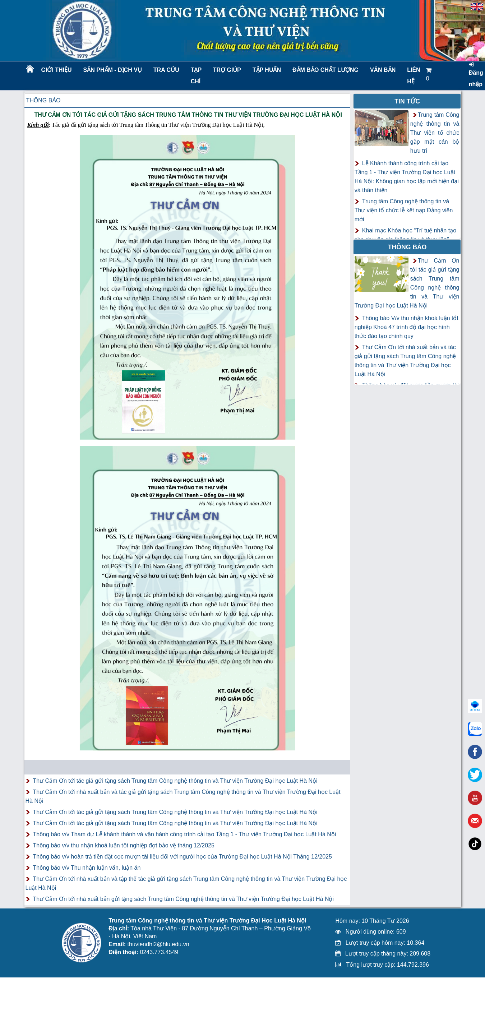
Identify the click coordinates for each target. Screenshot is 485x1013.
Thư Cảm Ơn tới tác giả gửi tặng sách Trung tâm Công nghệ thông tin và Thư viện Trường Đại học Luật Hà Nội (175, 781)
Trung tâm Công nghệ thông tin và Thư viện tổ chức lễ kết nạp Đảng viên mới (404, 210)
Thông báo (43, 100)
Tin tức (407, 101)
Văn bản (383, 70)
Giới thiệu (56, 70)
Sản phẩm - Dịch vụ (112, 70)
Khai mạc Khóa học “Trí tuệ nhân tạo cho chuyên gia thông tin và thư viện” (405, 234)
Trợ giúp (227, 70)
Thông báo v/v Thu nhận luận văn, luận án (87, 868)
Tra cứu (166, 70)
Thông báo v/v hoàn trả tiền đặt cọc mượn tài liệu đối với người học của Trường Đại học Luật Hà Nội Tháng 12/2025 (182, 857)
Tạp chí (196, 75)
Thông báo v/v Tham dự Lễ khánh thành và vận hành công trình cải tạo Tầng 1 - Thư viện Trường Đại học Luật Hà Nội (184, 834)
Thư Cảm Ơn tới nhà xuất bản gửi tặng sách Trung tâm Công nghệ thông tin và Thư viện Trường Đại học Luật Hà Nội (183, 899)
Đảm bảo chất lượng (324, 70)
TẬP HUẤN (267, 70)
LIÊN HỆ (413, 75)
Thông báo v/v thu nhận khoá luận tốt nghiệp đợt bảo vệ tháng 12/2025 (123, 845)
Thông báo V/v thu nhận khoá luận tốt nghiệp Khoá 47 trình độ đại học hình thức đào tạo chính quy (406, 327)
